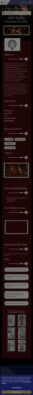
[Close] (30, 377)
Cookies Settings (16, 387)
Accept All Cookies (16, 392)
